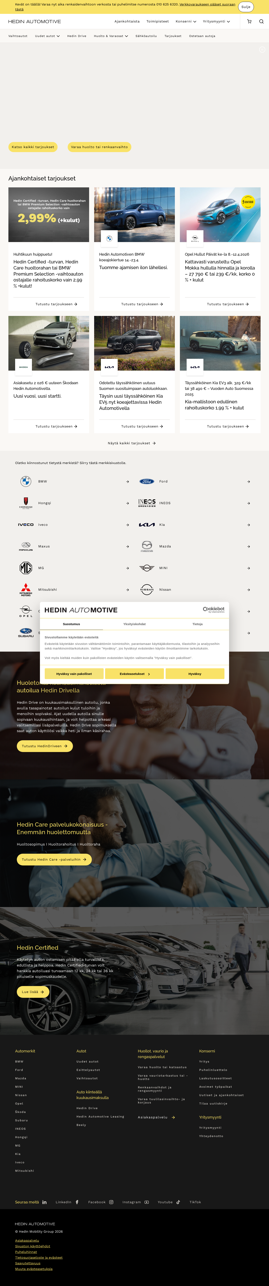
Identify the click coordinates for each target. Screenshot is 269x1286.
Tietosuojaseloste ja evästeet (39, 1258)
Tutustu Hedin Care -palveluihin (51, 859)
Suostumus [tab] (71, 623)
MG (83, 568)
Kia (205, 524)
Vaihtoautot (18, 36)
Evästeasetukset (135, 674)
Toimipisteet (157, 21)
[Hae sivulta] (261, 21)
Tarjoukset (173, 36)
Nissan (205, 589)
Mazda (205, 546)
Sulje (246, 7)
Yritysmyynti (214, 21)
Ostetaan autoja (202, 36)
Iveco (83, 524)
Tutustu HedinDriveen (42, 746)
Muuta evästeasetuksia (34, 1269)
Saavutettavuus (27, 1263)
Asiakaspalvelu (156, 1117)
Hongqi (83, 503)
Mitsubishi (83, 589)
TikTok (195, 1202)
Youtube (165, 1202)
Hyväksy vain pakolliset (74, 674)
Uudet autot (45, 36)
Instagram (132, 1202)
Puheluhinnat (26, 1252)
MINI (205, 568)
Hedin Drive (76, 36)
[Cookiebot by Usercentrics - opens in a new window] (206, 610)
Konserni (184, 21)
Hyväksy (195, 674)
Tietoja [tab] (198, 623)
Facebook (97, 1202)
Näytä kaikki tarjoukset (129, 443)
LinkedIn (63, 1202)
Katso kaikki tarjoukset (33, 147)
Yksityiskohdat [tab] (134, 623)
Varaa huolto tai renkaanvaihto (99, 147)
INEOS (205, 503)
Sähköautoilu (146, 36)
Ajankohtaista (127, 21)
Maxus (83, 546)
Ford (205, 481)
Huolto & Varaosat (108, 36)
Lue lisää (30, 992)
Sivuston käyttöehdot (32, 1246)
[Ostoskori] (249, 21)
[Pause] (262, 49)
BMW (83, 481)
